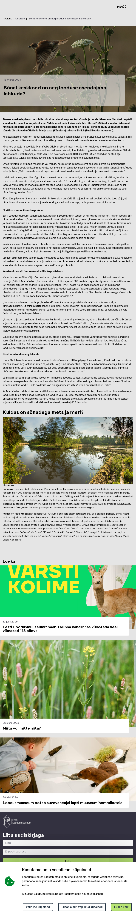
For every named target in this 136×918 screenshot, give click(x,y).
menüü (121, 7)
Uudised (20, 18)
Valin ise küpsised (38, 907)
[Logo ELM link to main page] (17, 821)
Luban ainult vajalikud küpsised (82, 907)
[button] (68, 683)
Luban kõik (121, 907)
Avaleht (7, 18)
